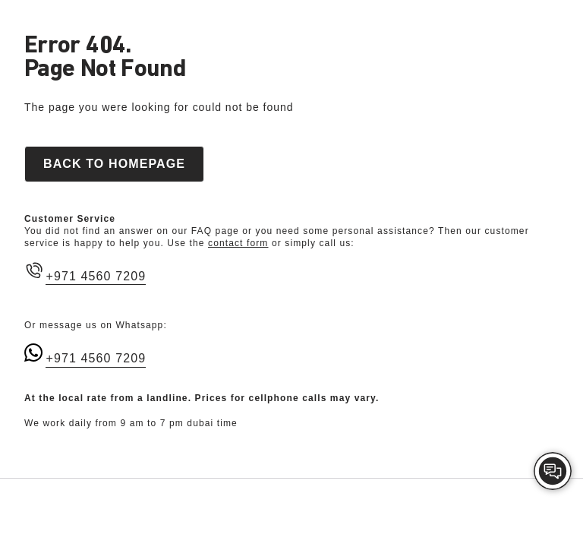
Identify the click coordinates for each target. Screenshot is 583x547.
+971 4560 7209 (96, 276)
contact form (238, 243)
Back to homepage (114, 163)
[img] (553, 471)
